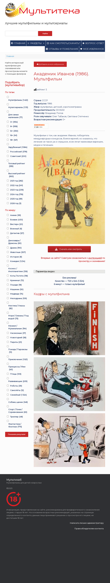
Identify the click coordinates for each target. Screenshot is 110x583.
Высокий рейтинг (16, 175)
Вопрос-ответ (94, 43)
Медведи (16, 294)
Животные (18, 252)
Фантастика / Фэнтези (15, 425)
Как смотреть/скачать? (65, 43)
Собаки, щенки (18, 402)
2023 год (16, 189)
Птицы (15, 374)
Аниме (15, 215)
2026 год (15, 203)
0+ (14, 122)
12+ (14, 131)
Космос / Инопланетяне (18, 270)
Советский (18, 156)
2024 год (16, 194)
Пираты (16, 342)
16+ (13, 135)
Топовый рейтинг (16, 165)
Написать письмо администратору (87, 523)
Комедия (17, 261)
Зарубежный (17, 147)
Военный (16, 228)
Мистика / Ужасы (16, 307)
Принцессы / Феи (16, 368)
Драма (15, 247)
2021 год (16, 180)
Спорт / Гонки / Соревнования (17, 411)
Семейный (18, 395)
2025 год (16, 198)
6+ (13, 126)
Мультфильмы (18, 100)
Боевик (16, 219)
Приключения (18, 359)
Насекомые (18, 333)
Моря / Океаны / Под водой (18, 317)
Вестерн (16, 224)
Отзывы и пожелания (63, 49)
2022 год (16, 185)
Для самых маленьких (15, 116)
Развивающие (17, 381)
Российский (18, 151)
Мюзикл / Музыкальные (17, 327)
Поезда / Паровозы (17, 351)
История (16, 256)
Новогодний (18, 337)
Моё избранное (93, 49)
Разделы (37, 43)
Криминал (17, 280)
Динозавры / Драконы (14, 242)
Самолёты (17, 390)
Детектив (17, 233)
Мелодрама (18, 298)
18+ (13, 140)
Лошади (16, 284)
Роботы (16, 386)
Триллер (16, 416)
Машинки (16, 289)
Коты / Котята (19, 275)
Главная (19, 43)
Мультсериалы (18, 107)
